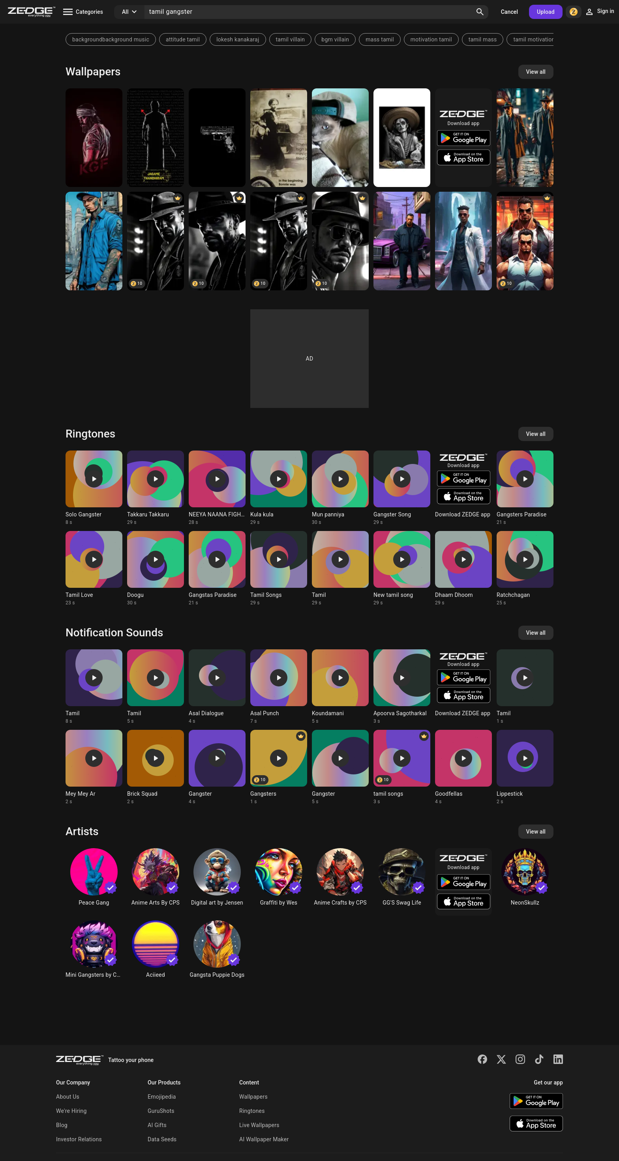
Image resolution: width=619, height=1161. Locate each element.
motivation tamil (431, 39)
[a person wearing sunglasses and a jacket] (463, 241)
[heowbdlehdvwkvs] (525, 137)
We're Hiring (71, 1111)
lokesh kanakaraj (237, 39)
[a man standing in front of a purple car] (401, 241)
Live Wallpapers (259, 1125)
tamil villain (290, 39)
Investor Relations (79, 1139)
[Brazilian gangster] (155, 241)
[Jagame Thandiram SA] (155, 137)
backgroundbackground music (110, 39)
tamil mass (483, 39)
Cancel (509, 12)
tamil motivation (534, 39)
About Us (67, 1097)
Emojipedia (162, 1097)
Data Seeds (162, 1139)
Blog (62, 1125)
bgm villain (335, 39)
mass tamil (380, 39)
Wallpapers (253, 1097)
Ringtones (252, 1111)
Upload (546, 12)
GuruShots (161, 1111)
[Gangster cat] (340, 137)
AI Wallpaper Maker (264, 1139)
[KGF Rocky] (94, 137)
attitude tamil (183, 39)
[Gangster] (217, 137)
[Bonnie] (278, 137)
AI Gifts (157, 1125)
